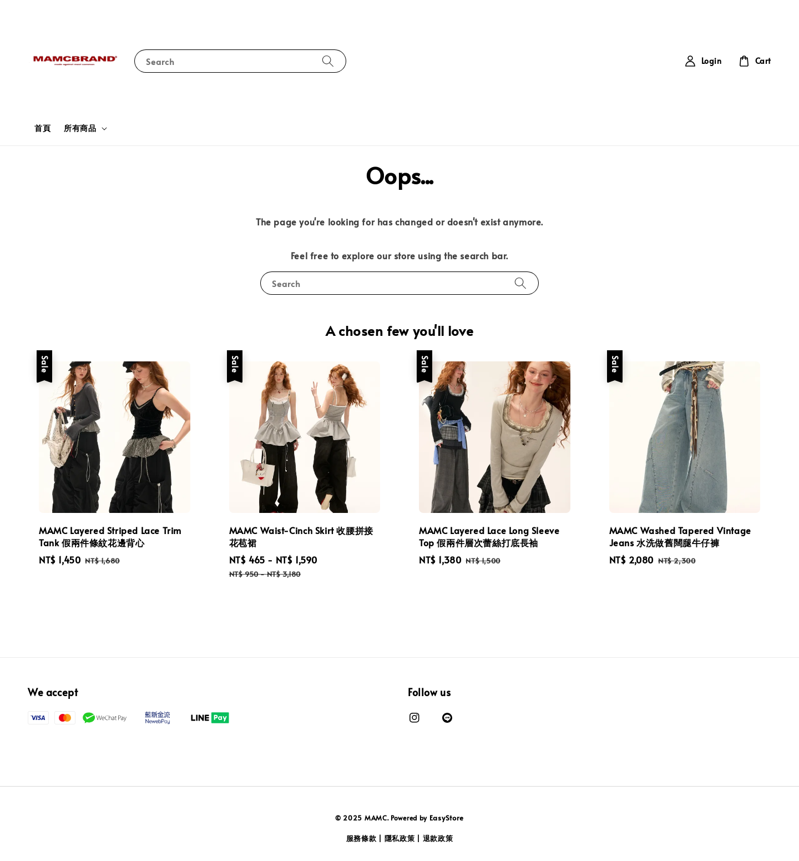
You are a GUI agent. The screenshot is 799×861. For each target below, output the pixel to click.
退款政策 (438, 838)
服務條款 (361, 838)
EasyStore (446, 818)
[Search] (328, 61)
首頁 (42, 128)
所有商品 (80, 128)
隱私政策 (400, 838)
